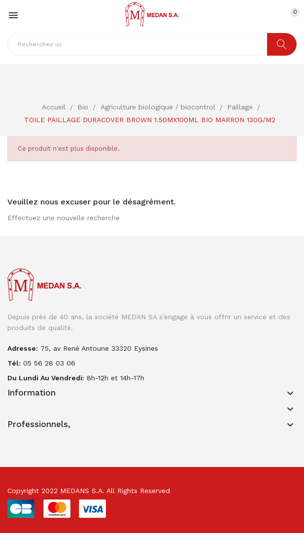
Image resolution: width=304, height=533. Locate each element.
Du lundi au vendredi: (45, 378)
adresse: (22, 348)
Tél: (14, 363)
